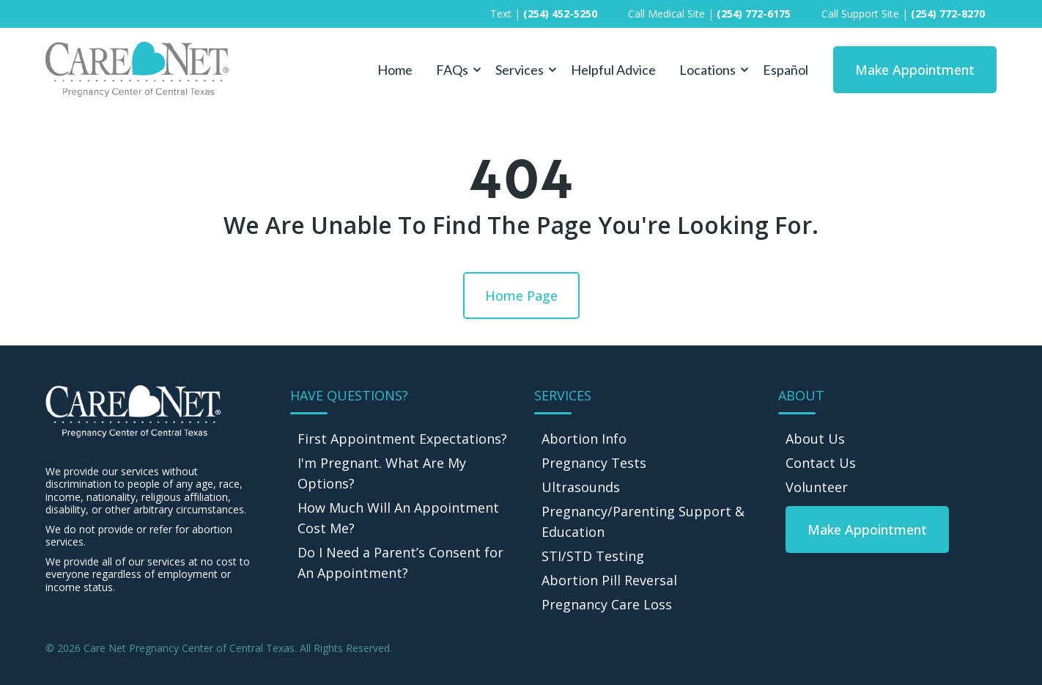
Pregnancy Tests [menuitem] (594, 463)
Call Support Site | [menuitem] (903, 14)
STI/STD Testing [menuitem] (593, 556)
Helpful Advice (613, 70)
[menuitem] (867, 529)
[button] (454, 70)
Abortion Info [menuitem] (584, 438)
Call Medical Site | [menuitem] (709, 14)
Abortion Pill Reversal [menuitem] (609, 580)
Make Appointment (915, 69)
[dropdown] (454, 69)
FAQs (452, 70)
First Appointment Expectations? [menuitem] (402, 438)
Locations (707, 70)
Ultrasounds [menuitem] (581, 487)
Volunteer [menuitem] (817, 487)
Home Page (521, 295)
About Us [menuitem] (815, 438)
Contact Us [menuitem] (821, 463)
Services (519, 70)
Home (395, 70)
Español (785, 70)
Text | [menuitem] (543, 14)
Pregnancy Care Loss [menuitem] (607, 604)
